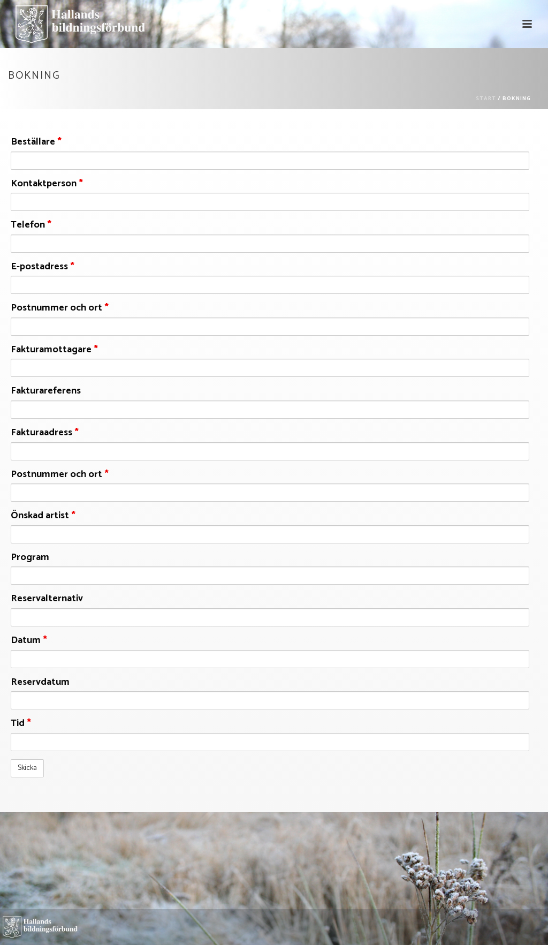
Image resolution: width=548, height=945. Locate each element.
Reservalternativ (47, 599)
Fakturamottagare (54, 350)
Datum (29, 640)
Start (486, 98)
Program (30, 557)
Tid (21, 723)
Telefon (31, 225)
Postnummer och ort (60, 308)
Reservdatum (40, 682)
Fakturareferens (46, 391)
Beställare (36, 142)
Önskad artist (43, 516)
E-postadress (42, 267)
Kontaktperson (47, 184)
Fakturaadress (45, 433)
